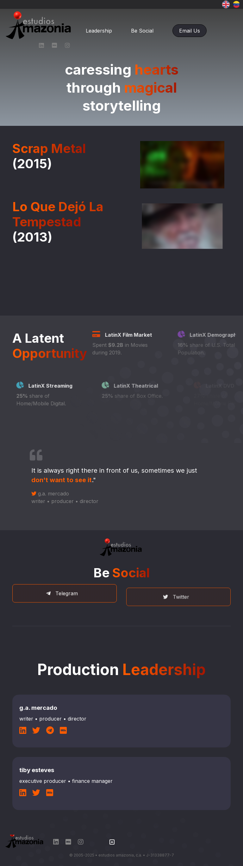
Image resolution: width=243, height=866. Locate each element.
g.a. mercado (44, 500)
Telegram (62, 611)
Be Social (142, 31)
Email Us (189, 31)
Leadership (99, 31)
